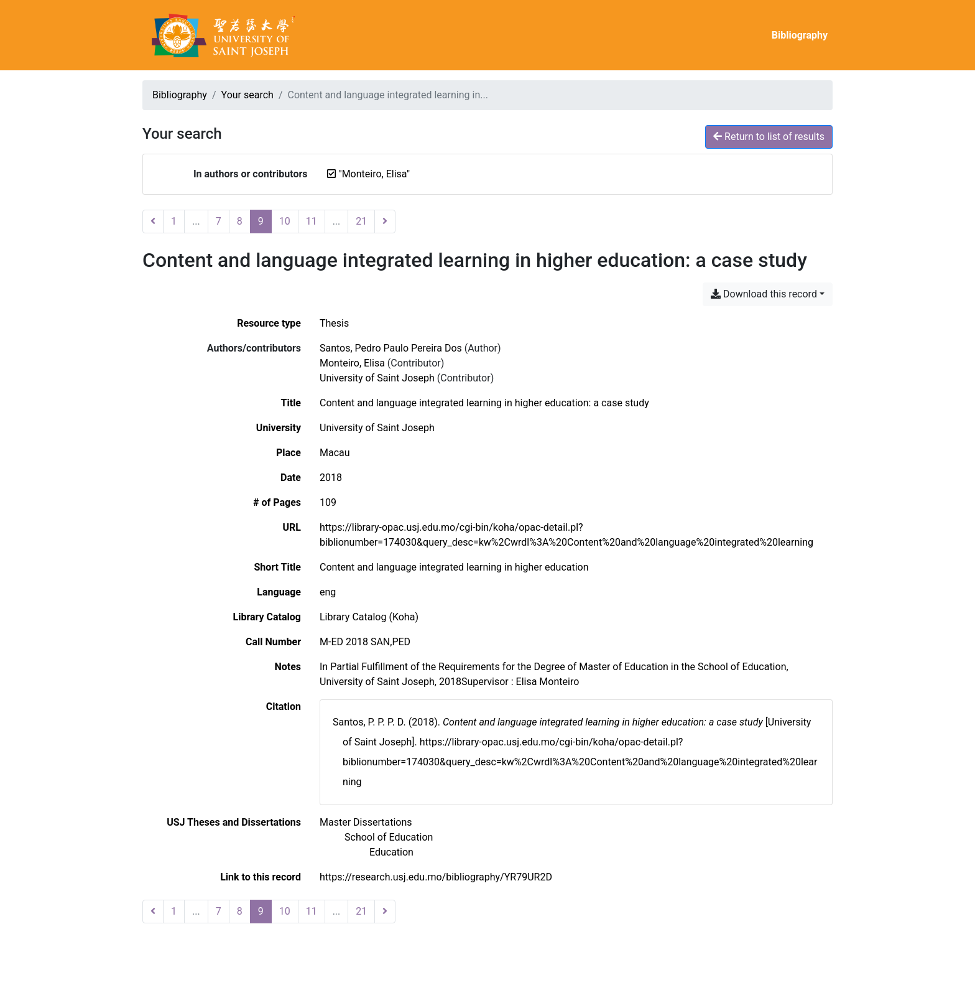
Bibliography (800, 35)
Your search (247, 95)
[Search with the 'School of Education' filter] (388, 837)
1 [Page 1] (174, 221)
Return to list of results (769, 136)
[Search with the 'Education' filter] (391, 852)
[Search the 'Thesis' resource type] (334, 323)
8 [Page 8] (240, 221)
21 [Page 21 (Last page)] (361, 221)
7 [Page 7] (218, 221)
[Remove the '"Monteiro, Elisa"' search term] (374, 174)
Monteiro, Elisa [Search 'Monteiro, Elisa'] (352, 363)
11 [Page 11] (311, 221)
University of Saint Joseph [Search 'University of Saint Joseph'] (377, 378)
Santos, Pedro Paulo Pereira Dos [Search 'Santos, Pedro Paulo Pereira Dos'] (391, 348)
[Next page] (384, 221)
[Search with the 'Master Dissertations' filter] (366, 822)
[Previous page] (153, 221)
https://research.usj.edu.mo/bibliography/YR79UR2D (436, 877)
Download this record (764, 294)
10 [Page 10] (284, 221)
